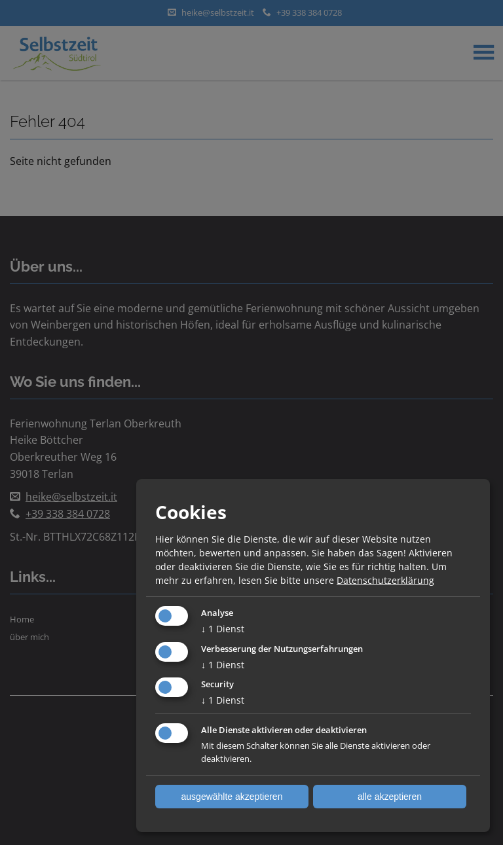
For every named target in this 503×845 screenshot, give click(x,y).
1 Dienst (222, 628)
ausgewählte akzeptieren (232, 796)
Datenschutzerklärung (385, 580)
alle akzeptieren (390, 796)
